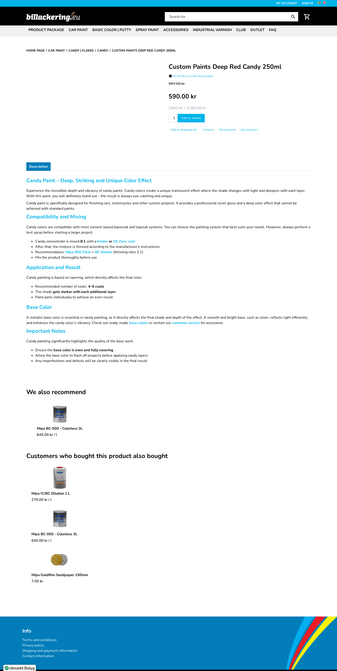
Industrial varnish (212, 29)
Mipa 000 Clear (78, 252)
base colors (138, 322)
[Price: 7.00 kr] (37, 581)
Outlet (257, 29)
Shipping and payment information (49, 650)
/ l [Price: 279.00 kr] (41, 499)
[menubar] (168, 30)
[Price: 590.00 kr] (182, 96)
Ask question (249, 130)
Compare (208, 130)
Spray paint (147, 29)
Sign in (307, 3)
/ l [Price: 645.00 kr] (47, 434)
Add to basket (191, 118)
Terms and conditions (39, 640)
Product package (46, 29)
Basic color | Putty (111, 29)
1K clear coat (124, 241)
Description (38, 166)
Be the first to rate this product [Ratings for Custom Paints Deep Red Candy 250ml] (193, 76)
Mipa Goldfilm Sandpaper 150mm (59, 575)
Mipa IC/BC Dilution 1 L (50, 493)
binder (103, 241)
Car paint (78, 29)
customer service (186, 322)
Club (241, 29)
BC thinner (103, 252)
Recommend (227, 130)
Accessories (175, 29)
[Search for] (231, 16)
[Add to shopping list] (184, 129)
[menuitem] (46, 29)
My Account (286, 3)
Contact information (38, 656)
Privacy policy (33, 645)
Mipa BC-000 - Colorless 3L (60, 428)
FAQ (272, 29)
